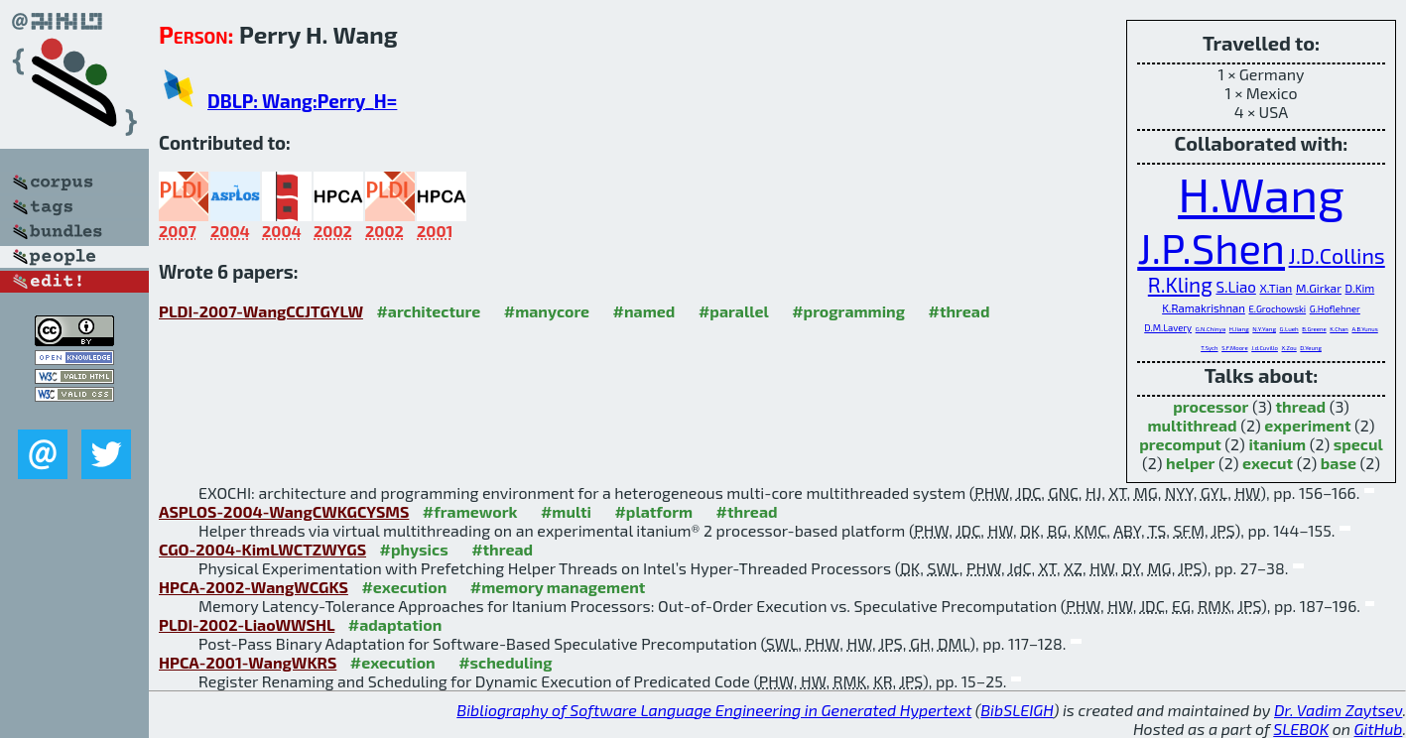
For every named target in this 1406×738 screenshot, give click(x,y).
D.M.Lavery (1168, 327)
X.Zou (1289, 347)
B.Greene (1314, 328)
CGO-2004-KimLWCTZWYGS (262, 549)
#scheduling (505, 662)
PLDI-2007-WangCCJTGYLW (261, 311)
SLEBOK (1301, 728)
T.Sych (1209, 347)
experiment (1307, 425)
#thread (959, 311)
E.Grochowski (1277, 309)
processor (1210, 406)
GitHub (1378, 728)
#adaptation (395, 624)
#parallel (734, 311)
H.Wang (1261, 193)
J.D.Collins (1337, 255)
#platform (653, 511)
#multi (566, 511)
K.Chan (1339, 328)
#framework (470, 511)
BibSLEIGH (1016, 709)
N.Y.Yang (1264, 328)
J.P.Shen (1211, 247)
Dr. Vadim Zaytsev (1338, 709)
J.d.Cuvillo (1264, 347)
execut (1267, 462)
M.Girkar (1319, 288)
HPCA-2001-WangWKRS (247, 662)
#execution (404, 586)
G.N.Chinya (1210, 328)
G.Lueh (1289, 328)
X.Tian (1275, 288)
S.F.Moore (1234, 347)
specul (1358, 443)
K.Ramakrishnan (1203, 308)
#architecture (428, 311)
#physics (414, 549)
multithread (1191, 425)
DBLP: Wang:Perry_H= (302, 100)
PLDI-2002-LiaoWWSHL (246, 624)
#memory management (558, 586)
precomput (1180, 443)
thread (1301, 406)
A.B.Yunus (1364, 328)
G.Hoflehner (1335, 309)
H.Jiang (1239, 328)
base (1338, 462)
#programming (848, 311)
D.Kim (1360, 288)
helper (1190, 462)
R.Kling (1180, 284)
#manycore (546, 311)
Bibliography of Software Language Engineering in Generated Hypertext (713, 709)
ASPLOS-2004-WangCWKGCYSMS (284, 511)
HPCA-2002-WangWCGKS (253, 586)
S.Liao (1235, 287)
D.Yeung (1311, 347)
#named (644, 311)
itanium (1277, 443)
